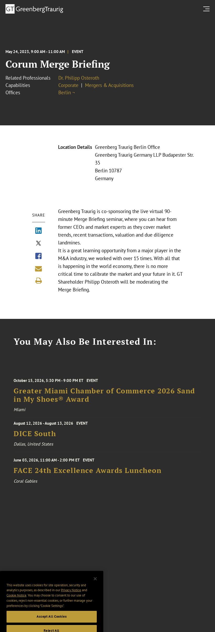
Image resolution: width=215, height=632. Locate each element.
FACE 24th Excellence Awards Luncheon (87, 472)
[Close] (95, 583)
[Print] (38, 280)
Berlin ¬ (66, 92)
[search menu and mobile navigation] (207, 9)
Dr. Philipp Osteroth (78, 78)
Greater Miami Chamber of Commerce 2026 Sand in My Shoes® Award (104, 397)
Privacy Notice (71, 595)
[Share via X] (38, 244)
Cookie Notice (16, 600)
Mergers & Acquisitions (109, 85)
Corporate (68, 85)
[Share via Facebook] (38, 256)
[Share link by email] (38, 268)
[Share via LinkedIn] (38, 231)
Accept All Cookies (52, 621)
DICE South (35, 435)
